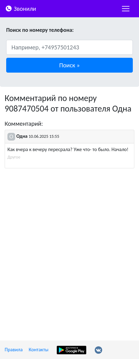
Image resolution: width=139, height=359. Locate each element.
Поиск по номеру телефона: (40, 30)
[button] (69, 65)
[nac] (125, 9)
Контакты (39, 350)
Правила (14, 350)
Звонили (20, 8)
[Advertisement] (69, 245)
